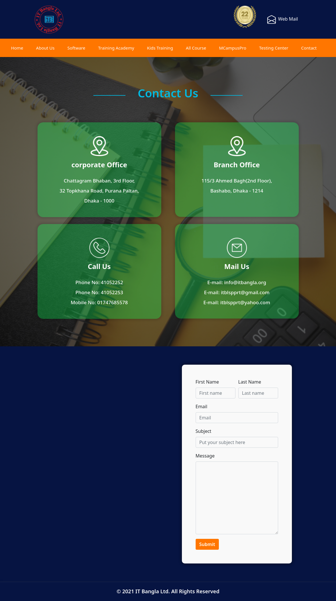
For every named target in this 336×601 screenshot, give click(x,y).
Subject (203, 431)
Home (17, 48)
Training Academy (116, 48)
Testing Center (273, 48)
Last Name (249, 382)
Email (201, 406)
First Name (207, 382)
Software (76, 48)
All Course (196, 48)
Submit (207, 544)
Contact (309, 48)
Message (205, 456)
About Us (45, 48)
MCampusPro (232, 48)
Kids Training (160, 48)
